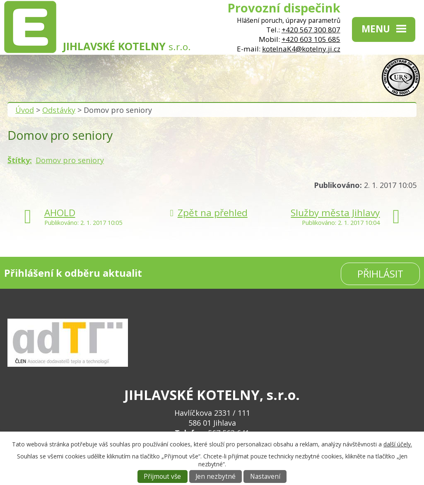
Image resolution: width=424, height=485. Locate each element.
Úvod (24, 110)
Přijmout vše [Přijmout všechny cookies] (162, 476)
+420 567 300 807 (311, 29)
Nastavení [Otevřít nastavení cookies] (265, 476)
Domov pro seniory (70, 160)
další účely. (397, 444)
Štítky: (19, 160)
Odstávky (58, 110)
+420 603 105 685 (311, 39)
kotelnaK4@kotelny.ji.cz (301, 49)
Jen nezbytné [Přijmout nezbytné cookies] (215, 476)
